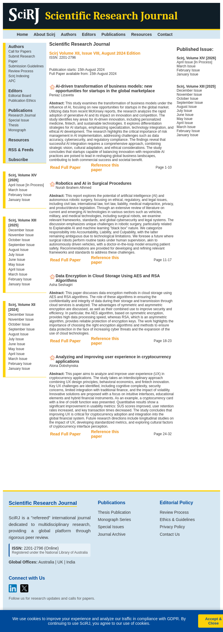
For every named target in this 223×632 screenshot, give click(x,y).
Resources (141, 34)
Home (22, 34)
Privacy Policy (172, 526)
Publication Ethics (22, 101)
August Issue (18, 250)
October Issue (19, 240)
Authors (68, 34)
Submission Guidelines (26, 66)
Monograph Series (114, 519)
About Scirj (44, 34)
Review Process (20, 71)
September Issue (21, 245)
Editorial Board (19, 96)
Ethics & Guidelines (177, 519)
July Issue (16, 255)
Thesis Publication (114, 512)
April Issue (16, 269)
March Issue (17, 190)
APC (12, 81)
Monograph (17, 130)
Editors (89, 34)
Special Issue (18, 120)
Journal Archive (112, 534)
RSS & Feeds (21, 149)
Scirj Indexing (18, 76)
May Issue (16, 265)
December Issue (21, 230)
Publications (114, 34)
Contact (164, 34)
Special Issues (111, 526)
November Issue (21, 235)
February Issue (20, 195)
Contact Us (170, 534)
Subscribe (18, 159)
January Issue (19, 200)
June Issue (16, 260)
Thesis (13, 125)
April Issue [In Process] (26, 185)
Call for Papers (19, 51)
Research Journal (22, 115)
